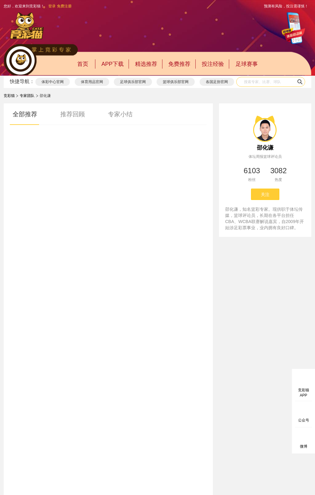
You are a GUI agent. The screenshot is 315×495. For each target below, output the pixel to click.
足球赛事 (247, 64)
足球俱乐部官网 (133, 82)
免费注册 (64, 6)
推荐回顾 (72, 114)
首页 (82, 64)
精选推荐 (146, 64)
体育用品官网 (92, 82)
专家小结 (120, 114)
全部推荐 (25, 114)
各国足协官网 (217, 82)
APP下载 (113, 64)
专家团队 (27, 96)
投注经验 (213, 64)
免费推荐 (179, 64)
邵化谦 (265, 148)
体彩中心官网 (53, 82)
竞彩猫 (9, 96)
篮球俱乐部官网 (176, 82)
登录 (52, 6)
